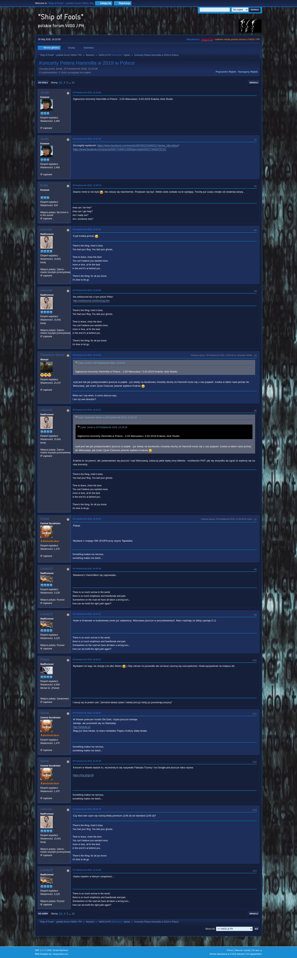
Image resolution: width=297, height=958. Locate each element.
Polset (44, 659)
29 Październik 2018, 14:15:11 (87, 410)
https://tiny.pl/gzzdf (83, 775)
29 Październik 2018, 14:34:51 (87, 519)
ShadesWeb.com (60, 954)
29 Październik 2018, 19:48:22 (87, 659)
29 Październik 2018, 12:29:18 (87, 185)
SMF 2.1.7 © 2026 (43, 950)
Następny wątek (248, 71)
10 (73, 82)
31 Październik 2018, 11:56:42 (87, 870)
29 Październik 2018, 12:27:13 (87, 139)
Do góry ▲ (257, 950)
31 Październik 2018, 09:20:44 (87, 809)
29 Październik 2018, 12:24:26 (87, 92)
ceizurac (46, 229)
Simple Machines (60, 950)
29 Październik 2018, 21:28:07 (87, 713)
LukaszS (46, 568)
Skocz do (210, 929)
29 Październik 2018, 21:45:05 (87, 761)
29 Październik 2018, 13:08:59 (87, 290)
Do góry (43, 914)
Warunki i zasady (243, 950)
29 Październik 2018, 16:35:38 (87, 568)
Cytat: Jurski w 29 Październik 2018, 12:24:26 (101, 363)
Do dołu (43, 82)
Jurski (44, 92)
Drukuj (253, 82)
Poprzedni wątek (226, 71)
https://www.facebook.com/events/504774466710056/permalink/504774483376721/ (119, 149)
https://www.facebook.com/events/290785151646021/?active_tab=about (137, 145)
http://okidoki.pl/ (82, 727)
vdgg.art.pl (207, 39)
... (70, 82)
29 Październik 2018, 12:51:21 (87, 229)
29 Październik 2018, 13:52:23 (87, 355)
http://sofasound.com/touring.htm (91, 300)
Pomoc (230, 950)
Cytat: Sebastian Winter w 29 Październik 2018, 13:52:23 (107, 417)
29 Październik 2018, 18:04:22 (87, 614)
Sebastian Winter (52, 355)
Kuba (44, 185)
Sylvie (127, 55)
